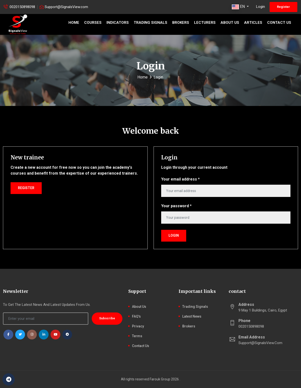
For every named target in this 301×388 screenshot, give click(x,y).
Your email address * (180, 179)
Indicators (117, 22)
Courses (93, 22)
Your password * (176, 206)
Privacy (138, 326)
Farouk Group (160, 379)
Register (283, 7)
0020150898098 (22, 7)
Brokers (180, 22)
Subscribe (107, 318)
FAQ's (136, 316)
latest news (191, 316)
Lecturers (205, 22)
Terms (137, 336)
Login (260, 6)
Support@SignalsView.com (66, 7)
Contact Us (279, 22)
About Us (230, 22)
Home (73, 22)
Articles (253, 22)
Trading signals (150, 22)
